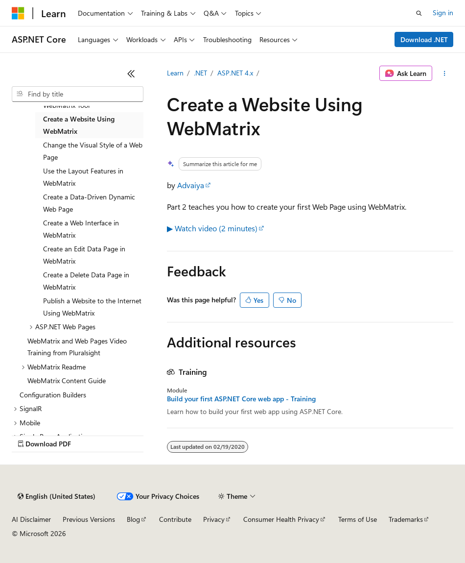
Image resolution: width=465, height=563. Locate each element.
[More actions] (444, 73)
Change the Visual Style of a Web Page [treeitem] (92, 151)
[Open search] (419, 13)
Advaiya (190, 185)
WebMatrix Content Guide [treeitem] (66, 380)
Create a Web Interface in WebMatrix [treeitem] (81, 229)
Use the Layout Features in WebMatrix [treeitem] (83, 177)
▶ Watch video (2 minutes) (212, 228)
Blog (133, 519)
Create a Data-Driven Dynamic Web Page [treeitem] (89, 203)
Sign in (443, 12)
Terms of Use (357, 519)
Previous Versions (89, 519)
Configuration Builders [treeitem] (53, 394)
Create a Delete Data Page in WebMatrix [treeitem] (86, 281)
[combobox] (77, 94)
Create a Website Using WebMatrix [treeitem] (79, 125)
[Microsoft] (18, 13)
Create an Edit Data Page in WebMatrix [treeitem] (84, 255)
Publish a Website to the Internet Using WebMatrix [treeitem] (92, 307)
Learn (175, 72)
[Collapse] (131, 73)
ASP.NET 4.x (235, 72)
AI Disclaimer (31, 519)
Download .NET (424, 39)
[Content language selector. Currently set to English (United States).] (56, 496)
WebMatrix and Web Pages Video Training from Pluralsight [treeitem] (77, 347)
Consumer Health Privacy (281, 519)
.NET (200, 72)
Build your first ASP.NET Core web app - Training (241, 398)
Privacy (214, 519)
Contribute (175, 519)
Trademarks (406, 519)
